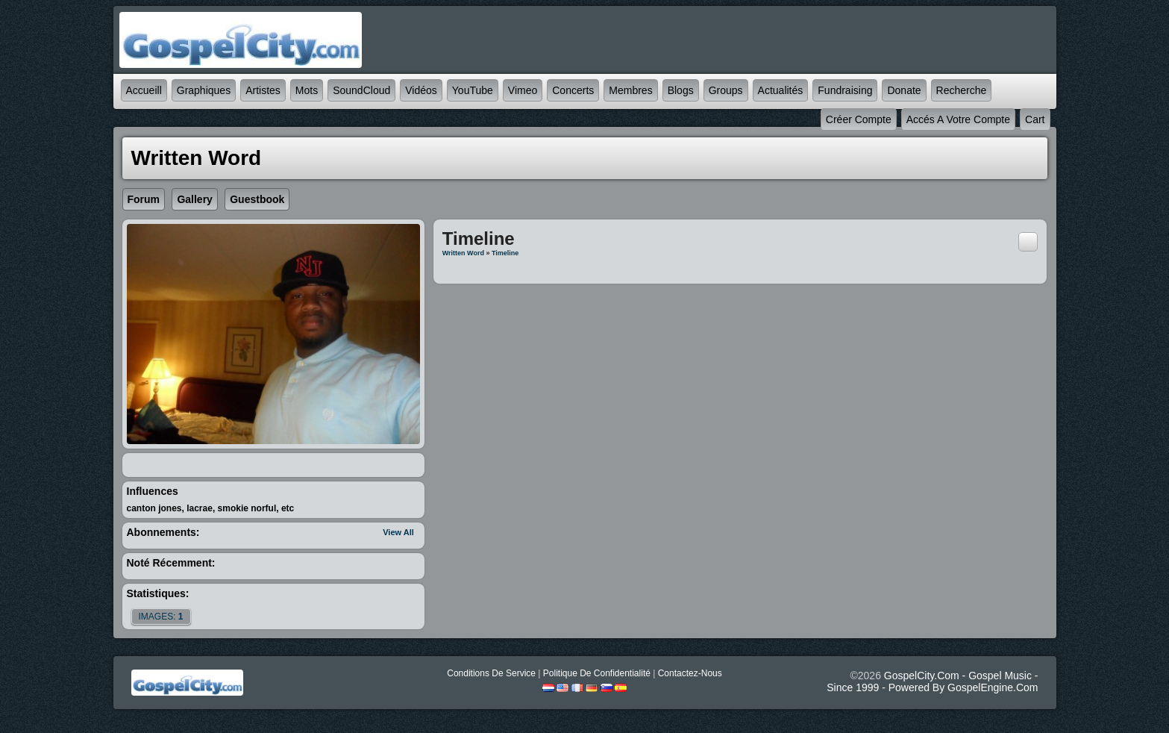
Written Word (463, 253)
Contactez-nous (690, 673)
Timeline (505, 253)
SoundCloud (361, 90)
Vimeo (522, 90)
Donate (904, 90)
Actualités (780, 90)
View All (398, 532)
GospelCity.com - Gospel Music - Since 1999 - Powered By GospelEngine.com (932, 681)
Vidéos (421, 90)
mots (306, 90)
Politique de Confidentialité (597, 673)
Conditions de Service (491, 673)
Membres (630, 90)
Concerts (573, 90)
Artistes (263, 90)
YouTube (472, 90)
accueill (144, 90)
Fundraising (845, 90)
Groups (726, 90)
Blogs (681, 90)
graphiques (204, 90)
